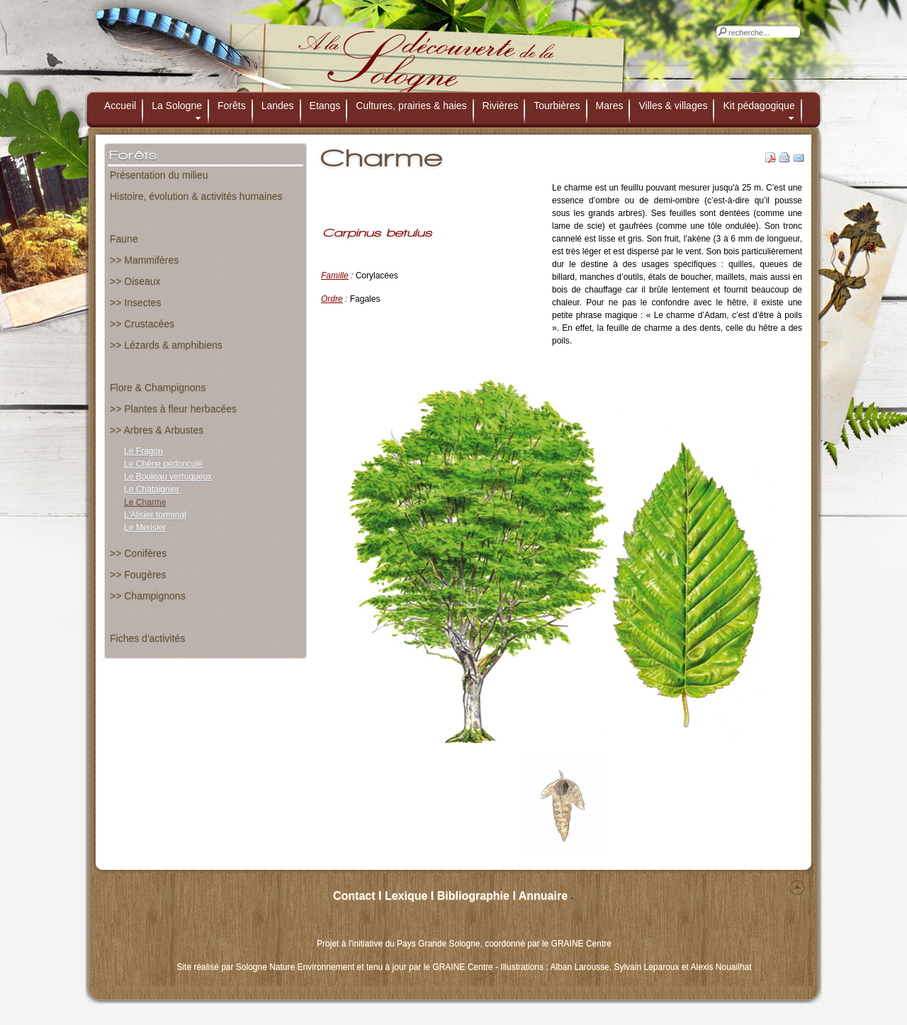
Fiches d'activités (147, 638)
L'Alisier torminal (155, 515)
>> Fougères (138, 574)
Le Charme (145, 502)
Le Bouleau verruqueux (168, 477)
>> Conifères (138, 553)
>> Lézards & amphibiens (166, 345)
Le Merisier (145, 528)
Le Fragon (143, 451)
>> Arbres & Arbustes (156, 430)
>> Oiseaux (135, 281)
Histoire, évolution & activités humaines (196, 196)
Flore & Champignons (157, 387)
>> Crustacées (142, 323)
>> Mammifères (144, 260)
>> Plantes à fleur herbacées (173, 408)
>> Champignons (148, 595)
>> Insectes (135, 302)
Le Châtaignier (151, 489)
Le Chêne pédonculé (163, 464)
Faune (124, 238)
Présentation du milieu (159, 175)
